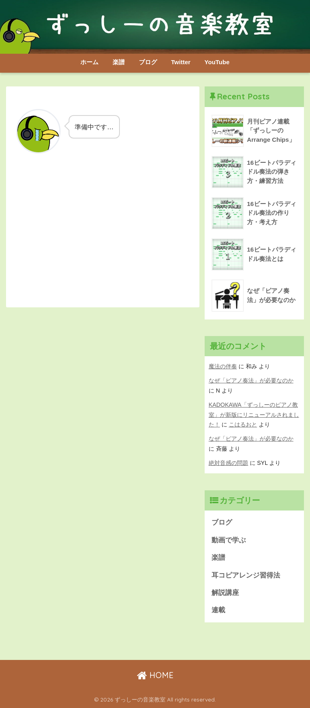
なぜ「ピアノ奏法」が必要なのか (251, 380)
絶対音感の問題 (228, 463)
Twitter (181, 62)
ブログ (148, 62)
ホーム (89, 62)
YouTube (217, 62)
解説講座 (225, 593)
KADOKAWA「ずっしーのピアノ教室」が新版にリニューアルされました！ (254, 414)
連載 (218, 610)
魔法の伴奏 (223, 366)
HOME (155, 675)
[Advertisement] (102, 235)
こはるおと (243, 424)
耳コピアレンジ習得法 (246, 575)
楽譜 (119, 62)
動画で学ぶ (229, 540)
